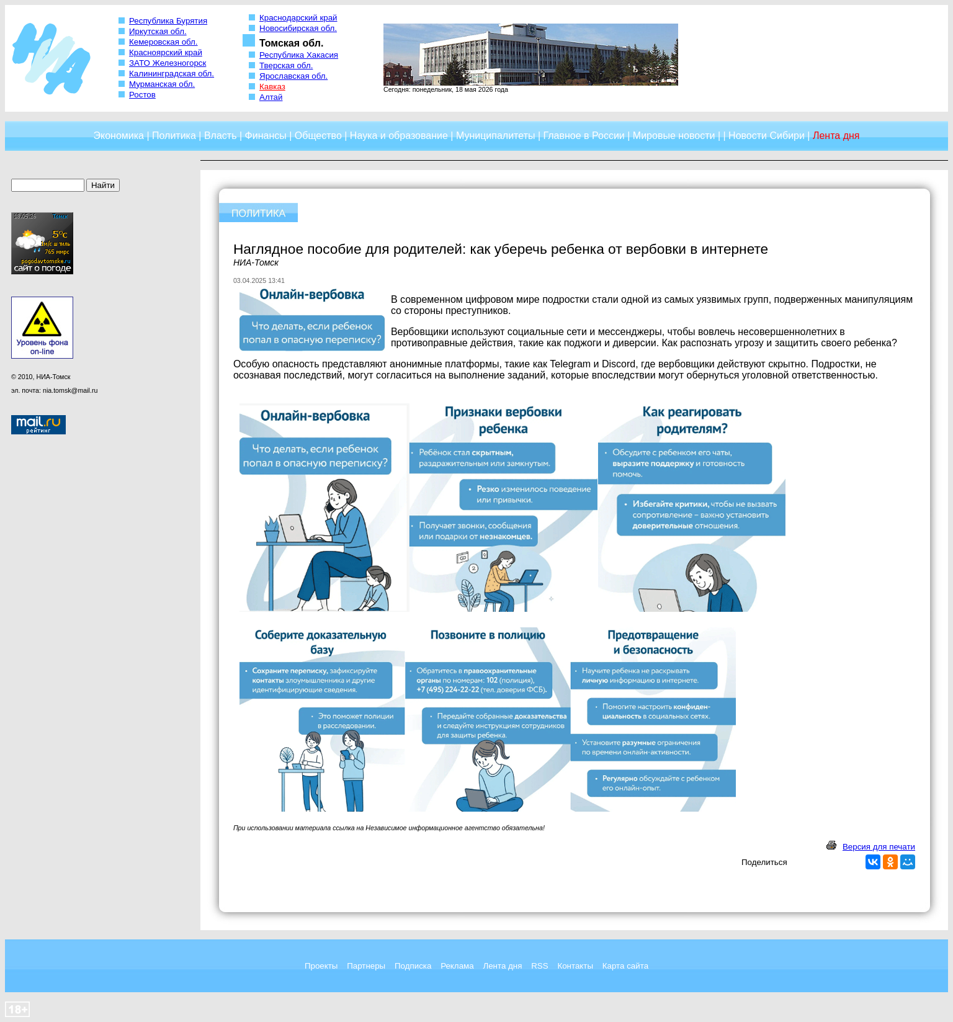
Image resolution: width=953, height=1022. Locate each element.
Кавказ (272, 86)
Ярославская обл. (293, 76)
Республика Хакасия (298, 55)
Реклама (457, 965)
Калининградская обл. (171, 73)
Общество (318, 135)
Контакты (575, 965)
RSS (539, 965)
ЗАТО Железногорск (167, 63)
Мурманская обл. (162, 84)
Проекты (321, 965)
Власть (220, 135)
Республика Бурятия (168, 20)
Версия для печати (879, 846)
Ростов (142, 94)
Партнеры (366, 965)
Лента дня (502, 965)
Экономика (118, 135)
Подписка (413, 965)
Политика (174, 135)
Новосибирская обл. (298, 28)
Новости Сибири (766, 135)
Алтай (270, 97)
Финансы (266, 135)
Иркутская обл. (158, 31)
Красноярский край (165, 52)
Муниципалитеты (495, 135)
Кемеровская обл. (163, 42)
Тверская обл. (286, 65)
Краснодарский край (298, 17)
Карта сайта (625, 965)
